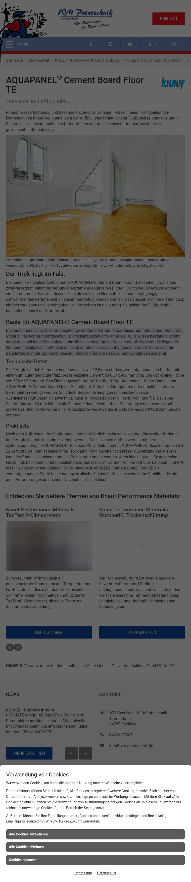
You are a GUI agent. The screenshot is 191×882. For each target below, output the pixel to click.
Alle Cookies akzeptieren (28, 834)
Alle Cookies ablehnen (26, 847)
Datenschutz (106, 873)
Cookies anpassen (23, 860)
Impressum (83, 873)
